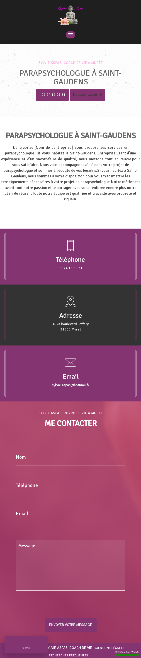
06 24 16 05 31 (53, 94)
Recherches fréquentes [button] (70, 655)
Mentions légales (109, 648)
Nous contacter (87, 94)
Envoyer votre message (70, 625)
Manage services (127, 653)
